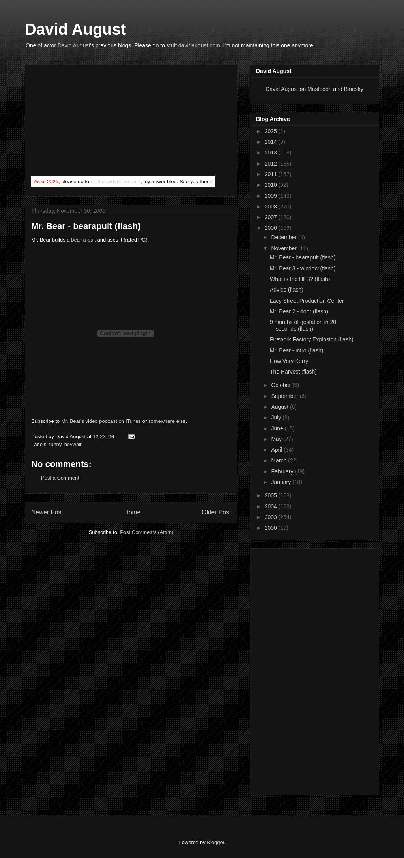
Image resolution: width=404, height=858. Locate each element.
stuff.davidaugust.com (193, 45)
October (281, 385)
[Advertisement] (90, 122)
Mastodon (319, 89)
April (277, 450)
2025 (272, 131)
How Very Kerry (289, 361)
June (277, 428)
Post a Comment (60, 478)
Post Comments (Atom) (146, 532)
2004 (272, 506)
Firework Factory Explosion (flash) (312, 339)
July (276, 417)
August (280, 407)
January (281, 482)
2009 (272, 196)
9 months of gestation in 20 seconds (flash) (303, 325)
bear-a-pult (83, 240)
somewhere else (167, 421)
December (284, 237)
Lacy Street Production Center (307, 301)
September (285, 396)
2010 (272, 185)
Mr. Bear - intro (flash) (296, 350)
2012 (272, 163)
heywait (73, 444)
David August (75, 29)
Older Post (216, 512)
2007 (272, 217)
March (279, 460)
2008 (272, 206)
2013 (272, 152)
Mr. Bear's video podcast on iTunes (101, 421)
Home (132, 512)
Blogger (215, 842)
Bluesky (353, 89)
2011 (272, 174)
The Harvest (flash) (293, 372)
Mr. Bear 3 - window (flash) (303, 268)
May (277, 439)
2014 (272, 142)
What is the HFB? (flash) (300, 279)
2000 (272, 528)
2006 (272, 228)
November (284, 248)
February (283, 471)
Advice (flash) (286, 290)
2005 (272, 495)
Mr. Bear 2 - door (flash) (299, 311)
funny (55, 444)
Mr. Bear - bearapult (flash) (86, 226)
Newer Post (47, 512)
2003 (272, 517)
